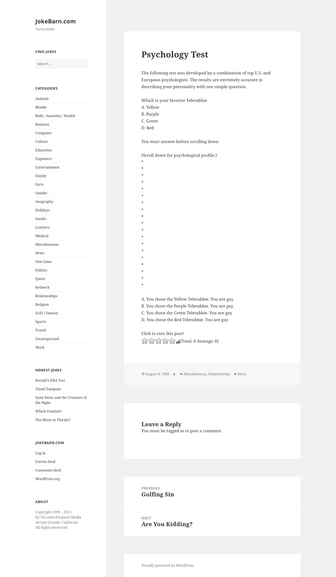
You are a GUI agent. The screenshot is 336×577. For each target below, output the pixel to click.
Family (40, 175)
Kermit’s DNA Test (50, 380)
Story (242, 374)
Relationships (46, 296)
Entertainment (47, 167)
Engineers (43, 158)
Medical (41, 236)
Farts (39, 184)
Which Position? (48, 411)
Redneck (42, 287)
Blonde (41, 107)
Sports (40, 321)
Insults (40, 218)
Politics (41, 270)
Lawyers (42, 227)
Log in (40, 453)
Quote (40, 278)
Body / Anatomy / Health (55, 115)
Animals (42, 98)
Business (42, 124)
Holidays (42, 210)
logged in (175, 431)
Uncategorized (47, 338)
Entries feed (45, 461)
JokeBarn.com (55, 21)
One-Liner (43, 261)
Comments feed (48, 470)
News (39, 253)
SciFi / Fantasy (46, 313)
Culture (41, 141)
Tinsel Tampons (48, 389)
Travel (40, 330)
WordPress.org (47, 478)
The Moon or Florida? (52, 419)
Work (39, 347)
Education (43, 150)
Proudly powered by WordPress (167, 565)
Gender (41, 193)
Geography (44, 201)
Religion (42, 304)
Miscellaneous (46, 244)
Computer (43, 133)
